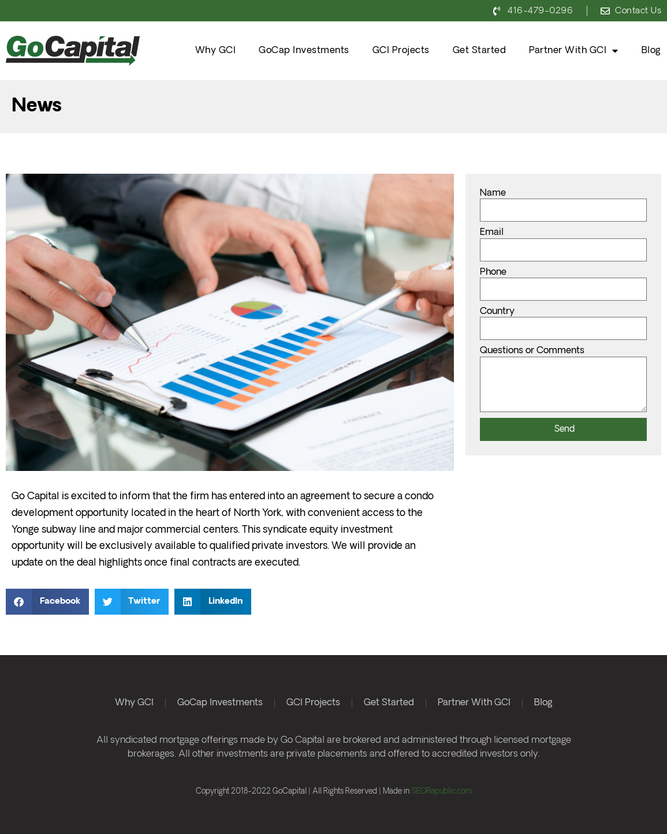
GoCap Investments (304, 50)
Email (492, 232)
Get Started (479, 50)
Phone (493, 272)
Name (493, 193)
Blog (651, 50)
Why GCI (215, 50)
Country (497, 311)
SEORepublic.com (442, 791)
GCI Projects (401, 50)
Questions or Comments (532, 351)
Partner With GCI (573, 50)
